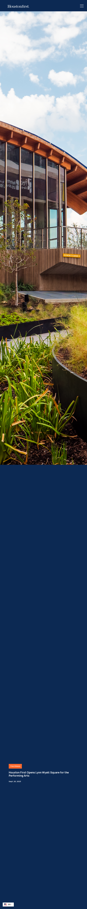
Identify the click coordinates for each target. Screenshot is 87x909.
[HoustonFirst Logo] (18, 6)
